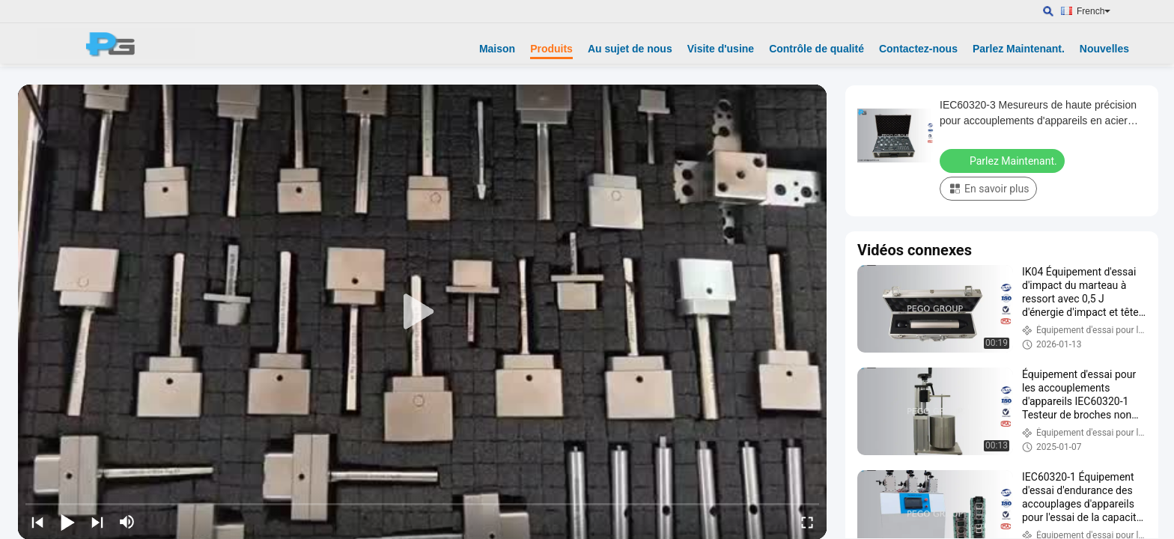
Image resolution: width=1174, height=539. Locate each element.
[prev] (37, 522)
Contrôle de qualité (816, 49)
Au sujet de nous (630, 49)
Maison (497, 49)
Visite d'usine (720, 49)
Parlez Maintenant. (1019, 48)
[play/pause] (67, 522)
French (1093, 11)
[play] (422, 312)
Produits (551, 49)
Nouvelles (1104, 49)
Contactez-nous (918, 49)
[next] (97, 522)
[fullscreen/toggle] (807, 522)
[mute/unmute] (127, 522)
